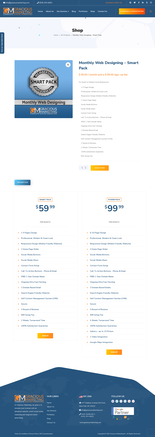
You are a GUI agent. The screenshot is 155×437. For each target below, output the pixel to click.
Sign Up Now (100, 168)
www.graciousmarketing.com (90, 422)
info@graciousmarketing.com (16, 3)
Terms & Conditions (21, 434)
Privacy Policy (33, 434)
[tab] (22, 182)
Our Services (51, 411)
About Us (50, 407)
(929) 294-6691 (44, 3)
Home (56, 35)
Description (22, 182)
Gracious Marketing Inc (118, 434)
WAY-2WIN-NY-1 (88, 414)
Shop (49, 418)
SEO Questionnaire (46, 434)
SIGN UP (45, 336)
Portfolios (50, 414)
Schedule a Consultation (131, 11)
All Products (65, 35)
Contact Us (51, 422)
